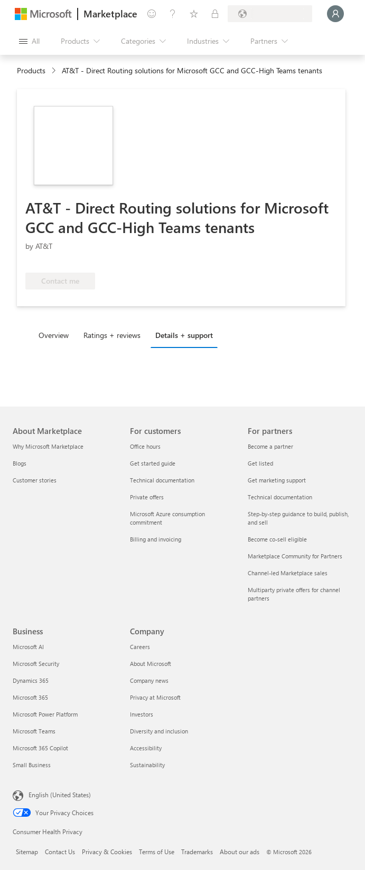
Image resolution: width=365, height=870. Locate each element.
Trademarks (197, 851)
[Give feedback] (151, 13)
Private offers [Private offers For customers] (147, 497)
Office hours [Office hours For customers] (145, 446)
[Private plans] (215, 13)
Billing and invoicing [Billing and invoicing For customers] (155, 539)
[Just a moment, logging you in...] (335, 13)
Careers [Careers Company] (140, 647)
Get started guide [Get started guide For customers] (152, 463)
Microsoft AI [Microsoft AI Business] (28, 647)
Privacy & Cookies (107, 851)
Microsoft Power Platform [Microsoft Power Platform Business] (45, 714)
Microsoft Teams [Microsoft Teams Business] (34, 731)
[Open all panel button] (29, 41)
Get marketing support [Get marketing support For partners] (277, 480)
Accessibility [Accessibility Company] (146, 748)
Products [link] (31, 70)
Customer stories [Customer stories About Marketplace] (35, 480)
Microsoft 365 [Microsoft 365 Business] (30, 697)
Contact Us (60, 851)
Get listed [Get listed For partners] (260, 463)
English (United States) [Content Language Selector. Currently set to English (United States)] (60, 794)
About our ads (239, 851)
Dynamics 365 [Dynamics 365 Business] (31, 680)
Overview (54, 335)
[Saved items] (193, 13)
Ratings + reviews (112, 335)
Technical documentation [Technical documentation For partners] (280, 497)
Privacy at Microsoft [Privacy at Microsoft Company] (155, 697)
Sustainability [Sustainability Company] (147, 765)
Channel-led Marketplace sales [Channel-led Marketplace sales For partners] (287, 573)
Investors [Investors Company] (141, 714)
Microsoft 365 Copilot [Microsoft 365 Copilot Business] (40, 748)
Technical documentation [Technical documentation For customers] (162, 480)
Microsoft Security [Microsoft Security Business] (36, 664)
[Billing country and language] (270, 13)
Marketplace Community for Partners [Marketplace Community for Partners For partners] (295, 556)
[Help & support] (172, 13)
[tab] (56, 334)
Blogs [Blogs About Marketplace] (19, 463)
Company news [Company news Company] (149, 680)
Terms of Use (156, 851)
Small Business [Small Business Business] (32, 765)
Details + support (184, 335)
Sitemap (27, 851)
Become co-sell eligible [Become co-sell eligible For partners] (277, 539)
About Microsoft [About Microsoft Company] (150, 664)
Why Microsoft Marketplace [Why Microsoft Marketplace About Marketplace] (48, 446)
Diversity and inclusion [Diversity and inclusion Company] (159, 731)
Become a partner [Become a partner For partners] (270, 446)
